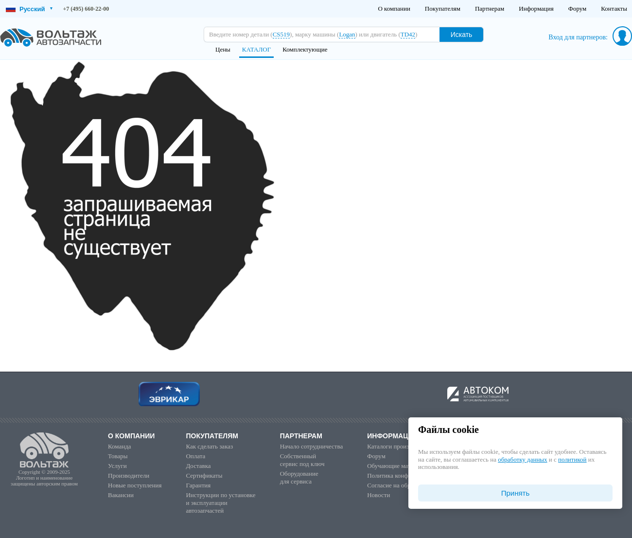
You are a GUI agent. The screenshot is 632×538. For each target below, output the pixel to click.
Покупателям (442, 8)
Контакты (614, 8)
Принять (515, 493)
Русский (29, 9)
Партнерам (489, 8)
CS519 (281, 34)
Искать (462, 34)
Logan (347, 34)
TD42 (408, 34)
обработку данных (522, 459)
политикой (572, 459)
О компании (394, 8)
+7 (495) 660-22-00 (86, 8)
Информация (536, 8)
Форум (577, 8)
